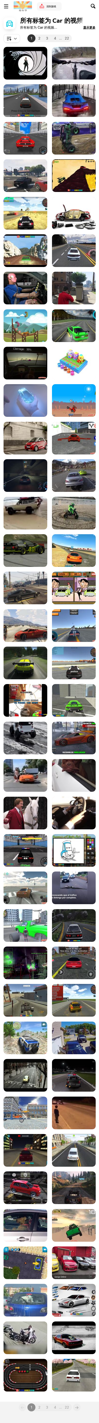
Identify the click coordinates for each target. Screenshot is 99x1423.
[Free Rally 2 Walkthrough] (25, 1000)
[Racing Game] (25, 663)
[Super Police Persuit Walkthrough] (25, 850)
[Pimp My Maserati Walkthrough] (74, 1300)
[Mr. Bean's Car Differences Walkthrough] (74, 588)
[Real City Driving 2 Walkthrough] (74, 700)
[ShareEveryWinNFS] (25, 475)
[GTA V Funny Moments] (74, 288)
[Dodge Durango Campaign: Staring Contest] (25, 813)
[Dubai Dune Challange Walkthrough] (74, 1225)
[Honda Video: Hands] (25, 400)
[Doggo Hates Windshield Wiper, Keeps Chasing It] (25, 1300)
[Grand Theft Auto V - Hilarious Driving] (25, 588)
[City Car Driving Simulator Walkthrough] (25, 1150)
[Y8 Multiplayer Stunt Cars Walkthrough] (74, 625)
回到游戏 (51, 6)
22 (67, 38)
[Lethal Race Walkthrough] (74, 400)
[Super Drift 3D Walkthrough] (74, 1375)
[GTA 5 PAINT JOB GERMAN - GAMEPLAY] (74, 738)
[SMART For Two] (25, 438)
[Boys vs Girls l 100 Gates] (74, 100)
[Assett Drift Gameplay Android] (74, 325)
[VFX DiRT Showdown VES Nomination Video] (25, 963)
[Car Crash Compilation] (25, 1337)
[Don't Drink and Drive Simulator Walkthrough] (25, 363)
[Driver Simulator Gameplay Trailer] (74, 1150)
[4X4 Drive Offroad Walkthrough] (25, 1038)
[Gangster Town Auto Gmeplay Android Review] (74, 963)
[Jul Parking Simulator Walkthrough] (25, 1262)
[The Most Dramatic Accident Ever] (25, 513)
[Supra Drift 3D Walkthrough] (25, 888)
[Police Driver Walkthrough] (74, 663)
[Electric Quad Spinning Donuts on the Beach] (74, 513)
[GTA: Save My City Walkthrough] (25, 100)
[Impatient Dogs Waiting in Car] (25, 1225)
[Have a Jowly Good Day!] (74, 775)
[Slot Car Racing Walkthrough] (25, 1375)
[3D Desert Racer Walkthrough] (74, 1000)
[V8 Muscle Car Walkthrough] (25, 250)
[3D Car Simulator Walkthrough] (25, 213)
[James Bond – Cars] (25, 63)
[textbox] (11, 38)
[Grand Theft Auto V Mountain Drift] (74, 1187)
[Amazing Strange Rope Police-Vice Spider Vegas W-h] (25, 925)
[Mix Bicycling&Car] (74, 63)
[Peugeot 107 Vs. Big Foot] (25, 1075)
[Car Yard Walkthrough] (74, 175)
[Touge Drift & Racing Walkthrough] (74, 925)
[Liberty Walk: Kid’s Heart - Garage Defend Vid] (74, 1262)
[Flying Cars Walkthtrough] (74, 438)
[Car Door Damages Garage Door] (74, 1038)
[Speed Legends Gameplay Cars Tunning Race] (25, 1187)
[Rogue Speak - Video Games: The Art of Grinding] (74, 1075)
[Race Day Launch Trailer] (25, 325)
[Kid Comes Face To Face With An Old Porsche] (74, 1113)
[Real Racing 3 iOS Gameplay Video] (74, 550)
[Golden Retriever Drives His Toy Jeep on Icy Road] (25, 738)
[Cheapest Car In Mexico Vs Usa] (25, 288)
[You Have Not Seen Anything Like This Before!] (74, 138)
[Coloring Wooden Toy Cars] (74, 363)
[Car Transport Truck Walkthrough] (25, 1113)
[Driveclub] (74, 475)
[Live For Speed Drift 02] (25, 550)
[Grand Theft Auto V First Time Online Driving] (25, 175)
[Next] (77, 1407)
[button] (89, 27)
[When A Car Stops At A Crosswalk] (25, 775)
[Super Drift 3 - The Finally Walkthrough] (25, 138)
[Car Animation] (74, 213)
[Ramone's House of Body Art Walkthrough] (74, 850)
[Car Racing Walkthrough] (74, 250)
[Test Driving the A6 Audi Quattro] (74, 813)
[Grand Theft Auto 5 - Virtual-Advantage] (25, 625)
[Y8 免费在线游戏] (22, 6)
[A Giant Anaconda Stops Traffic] (74, 888)
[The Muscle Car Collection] (74, 1337)
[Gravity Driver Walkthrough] (25, 700)
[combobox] (12, 38)
